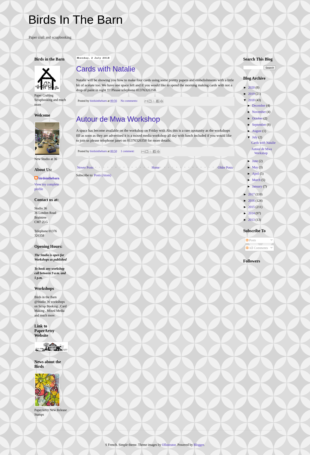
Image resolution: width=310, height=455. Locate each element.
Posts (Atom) (102, 175)
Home (156, 167)
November (259, 112)
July (255, 137)
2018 (251, 100)
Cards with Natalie (105, 69)
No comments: (129, 100)
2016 (251, 200)
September (259, 124)
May (255, 167)
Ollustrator (169, 444)
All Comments (257, 248)
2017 (251, 194)
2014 (251, 213)
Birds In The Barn (75, 19)
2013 (251, 219)
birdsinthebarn (49, 178)
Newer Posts (85, 167)
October (257, 118)
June (255, 161)
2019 (251, 93)
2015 (251, 207)
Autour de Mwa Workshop (118, 119)
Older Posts (225, 167)
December (259, 105)
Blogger (199, 444)
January (257, 186)
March (256, 180)
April (256, 173)
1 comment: (128, 151)
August (257, 131)
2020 (251, 87)
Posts (251, 240)
